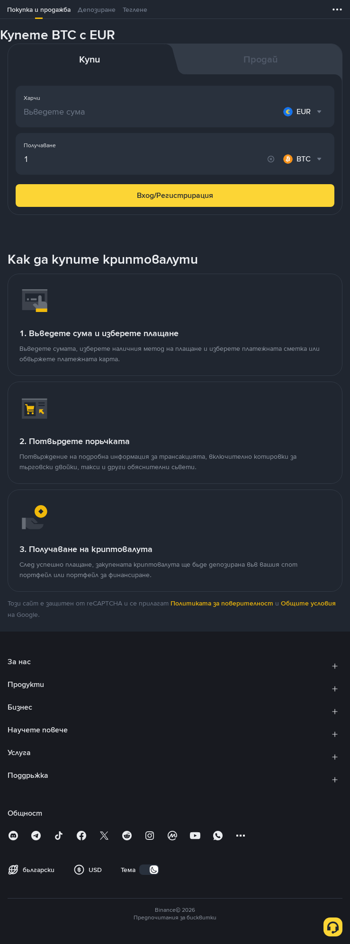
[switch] (149, 869)
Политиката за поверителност (222, 603)
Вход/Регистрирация (175, 195)
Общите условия (308, 603)
